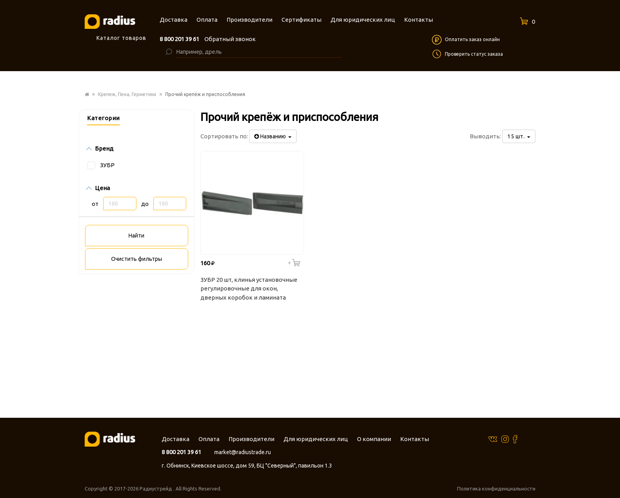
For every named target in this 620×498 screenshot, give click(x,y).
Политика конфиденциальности (496, 488)
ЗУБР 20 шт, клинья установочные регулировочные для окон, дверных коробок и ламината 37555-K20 (248, 289)
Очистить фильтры (136, 259)
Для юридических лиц (316, 439)
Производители (251, 439)
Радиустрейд (156, 488)
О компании (374, 439)
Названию (272, 136)
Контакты (414, 439)
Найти (136, 235)
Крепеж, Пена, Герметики (127, 94)
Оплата (208, 439)
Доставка (175, 439)
